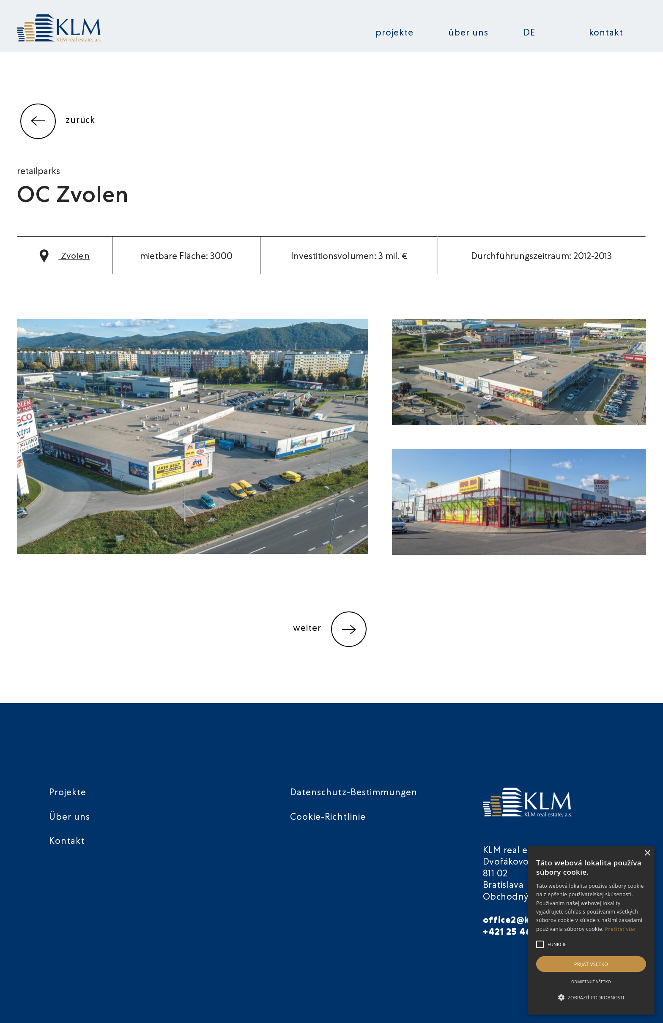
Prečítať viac (620, 929)
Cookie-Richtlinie (328, 817)
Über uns (468, 33)
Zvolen (65, 256)
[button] (591, 998)
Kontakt (606, 33)
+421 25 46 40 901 (524, 932)
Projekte (394, 33)
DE (529, 33)
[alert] (591, 930)
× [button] (647, 853)
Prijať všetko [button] (591, 964)
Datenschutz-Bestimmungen (353, 793)
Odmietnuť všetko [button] (591, 982)
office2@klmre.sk (523, 921)
